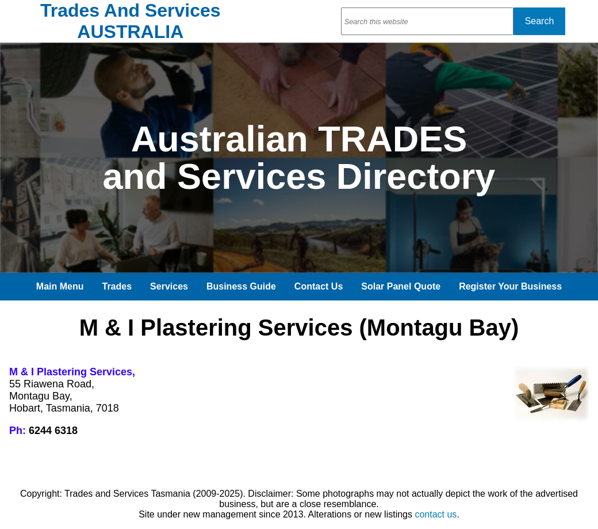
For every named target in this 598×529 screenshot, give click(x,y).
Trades (117, 286)
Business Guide (241, 286)
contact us (436, 514)
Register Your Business (510, 286)
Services (169, 286)
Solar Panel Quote (400, 286)
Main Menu (60, 286)
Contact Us (318, 286)
